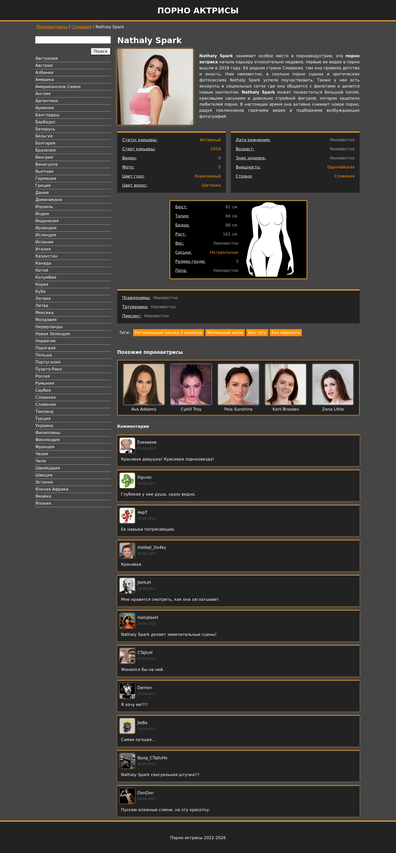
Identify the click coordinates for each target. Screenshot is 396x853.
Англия (43, 93)
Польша (43, 355)
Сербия (43, 390)
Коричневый (208, 176)
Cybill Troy (191, 409)
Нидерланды (49, 326)
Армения (44, 107)
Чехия (41, 453)
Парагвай (45, 348)
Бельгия (44, 136)
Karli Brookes (286, 409)
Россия (42, 376)
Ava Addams (143, 409)
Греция (43, 185)
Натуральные (224, 252)
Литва (41, 305)
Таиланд (44, 411)
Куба (40, 291)
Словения (45, 404)
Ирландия (46, 227)
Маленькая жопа (225, 332)
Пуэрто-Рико (48, 369)
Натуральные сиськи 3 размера (168, 332)
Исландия (45, 235)
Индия (42, 213)
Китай (41, 270)
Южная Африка (51, 489)
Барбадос (45, 122)
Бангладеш (47, 114)
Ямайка (43, 496)
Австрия (44, 65)
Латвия (43, 298)
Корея (41, 284)
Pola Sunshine (238, 409)
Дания (42, 192)
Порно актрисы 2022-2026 (198, 837)
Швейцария (47, 468)
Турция (43, 418)
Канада (43, 263)
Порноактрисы (51, 26)
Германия (45, 178)
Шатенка (211, 185)
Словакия (81, 26)
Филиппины (47, 432)
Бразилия (45, 150)
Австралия (46, 58)
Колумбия (45, 277)
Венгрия (44, 157)
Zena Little (333, 409)
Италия (43, 249)
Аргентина (46, 100)
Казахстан (46, 256)
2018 (216, 149)
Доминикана (48, 199)
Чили (40, 461)
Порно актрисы (198, 10)
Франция (44, 446)
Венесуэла (46, 164)
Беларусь (45, 129)
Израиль (44, 206)
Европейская (341, 167)
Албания (44, 72)
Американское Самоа (58, 86)
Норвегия (45, 340)
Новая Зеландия (52, 333)
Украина (44, 425)
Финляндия (47, 439)
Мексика (44, 312)
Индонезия (47, 220)
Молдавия (46, 319)
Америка (44, 79)
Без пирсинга (285, 332)
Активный (210, 139)
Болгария (45, 143)
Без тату (257, 332)
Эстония (44, 482)
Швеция (43, 475)
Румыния (44, 383)
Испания (44, 242)
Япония (43, 503)
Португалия (47, 362)
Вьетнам (44, 171)
